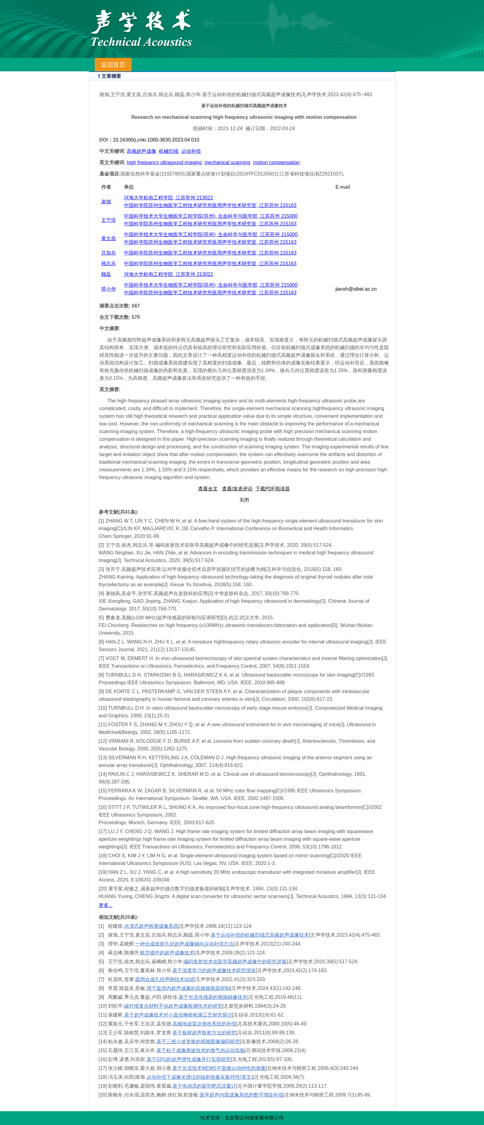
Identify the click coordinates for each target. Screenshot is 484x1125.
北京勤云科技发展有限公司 (254, 1117)
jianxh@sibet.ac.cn (356, 289)
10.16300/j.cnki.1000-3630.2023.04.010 (156, 139)
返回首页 (113, 64)
